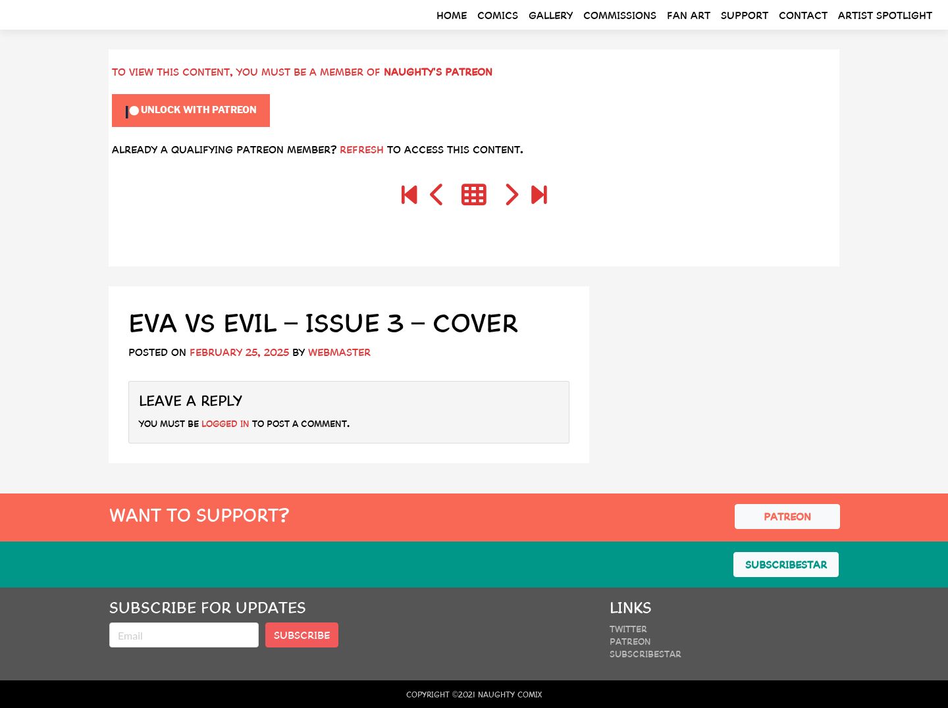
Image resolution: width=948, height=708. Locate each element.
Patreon (630, 641)
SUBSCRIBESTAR (786, 564)
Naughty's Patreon (438, 71)
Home (451, 15)
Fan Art (688, 15)
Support (744, 15)
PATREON (787, 516)
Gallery (551, 15)
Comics (497, 15)
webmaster (339, 352)
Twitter (628, 628)
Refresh (362, 149)
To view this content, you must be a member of (248, 71)
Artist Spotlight (885, 15)
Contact (803, 15)
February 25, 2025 (239, 352)
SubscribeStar (645, 653)
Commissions (619, 15)
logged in (225, 423)
